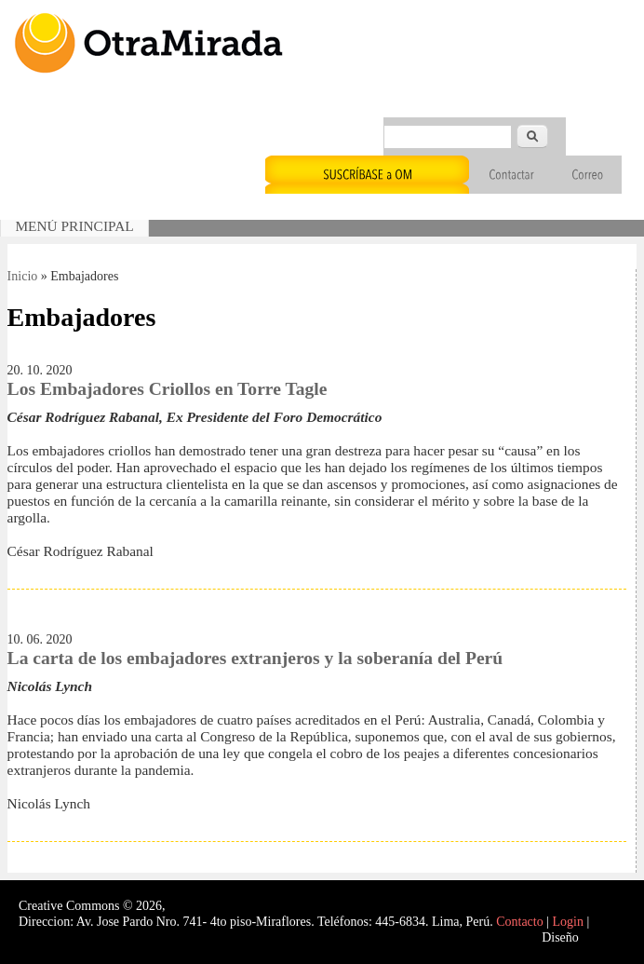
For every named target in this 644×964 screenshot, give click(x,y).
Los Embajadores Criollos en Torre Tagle (167, 389)
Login (568, 922)
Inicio (22, 276)
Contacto (519, 922)
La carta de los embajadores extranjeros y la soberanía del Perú (255, 658)
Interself (603, 937)
